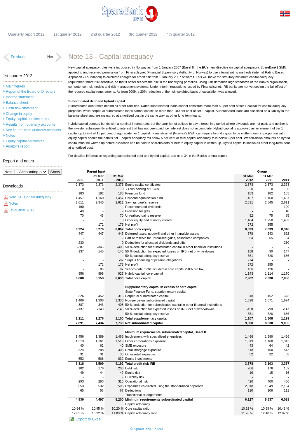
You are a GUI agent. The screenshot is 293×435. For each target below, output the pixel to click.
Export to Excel (89, 419)
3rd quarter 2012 (143, 34)
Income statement (20, 97)
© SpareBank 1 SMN (146, 429)
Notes (10, 136)
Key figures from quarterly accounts (33, 130)
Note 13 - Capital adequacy (30, 197)
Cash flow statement (22, 108)
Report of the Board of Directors (30, 92)
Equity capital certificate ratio (28, 119)
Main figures (15, 86)
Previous (18, 57)
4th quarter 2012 (180, 34)
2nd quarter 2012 (105, 34)
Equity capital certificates (25, 141)
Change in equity (19, 114)
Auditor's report (17, 146)
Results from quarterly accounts (30, 124)
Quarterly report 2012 (26, 34)
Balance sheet (17, 103)
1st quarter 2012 (67, 34)
